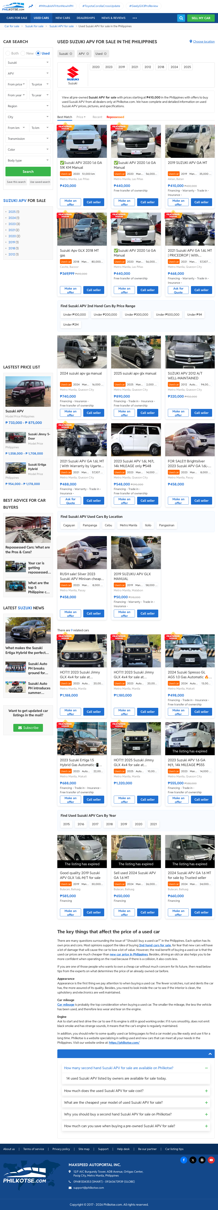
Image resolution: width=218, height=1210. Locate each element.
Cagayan (69, 525)
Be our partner (147, 1149)
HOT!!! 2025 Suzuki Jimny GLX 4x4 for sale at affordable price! (134, 762)
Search (28, 171)
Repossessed (115, 117)
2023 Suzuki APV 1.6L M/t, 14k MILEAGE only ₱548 (134, 463)
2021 (12, 230)
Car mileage (65, 1005)
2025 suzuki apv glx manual (135, 373)
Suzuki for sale (34, 26)
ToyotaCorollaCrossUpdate (102, 6)
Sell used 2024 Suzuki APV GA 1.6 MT (135, 875)
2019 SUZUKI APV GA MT (187, 162)
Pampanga (90, 525)
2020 (12, 236)
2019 (12, 242)
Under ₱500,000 (167, 315)
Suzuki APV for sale (61, 26)
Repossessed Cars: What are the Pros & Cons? (27, 549)
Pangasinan (166, 525)
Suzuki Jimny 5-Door (39, 436)
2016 (81, 824)
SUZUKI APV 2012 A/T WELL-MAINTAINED (185, 375)
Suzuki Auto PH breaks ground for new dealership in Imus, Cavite (38, 668)
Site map (84, 1149)
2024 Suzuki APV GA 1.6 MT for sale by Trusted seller (189, 875)
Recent (97, 117)
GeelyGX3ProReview (145, 6)
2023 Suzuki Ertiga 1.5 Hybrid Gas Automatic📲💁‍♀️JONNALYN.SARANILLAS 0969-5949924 (82, 762)
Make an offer (71, 202)
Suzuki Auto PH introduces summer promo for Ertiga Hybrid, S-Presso (39, 688)
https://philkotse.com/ (124, 1043)
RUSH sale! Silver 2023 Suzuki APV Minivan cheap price (80, 576)
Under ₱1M (194, 315)
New (30, 53)
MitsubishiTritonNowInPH (57, 6)
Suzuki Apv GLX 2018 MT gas (79, 253)
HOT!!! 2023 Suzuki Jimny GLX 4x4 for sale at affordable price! (80, 675)
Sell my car (201, 18)
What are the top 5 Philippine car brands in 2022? (39, 587)
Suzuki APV (14, 411)
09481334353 (82, 1181)
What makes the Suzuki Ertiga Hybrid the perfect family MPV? (25, 650)
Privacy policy (61, 1149)
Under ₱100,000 (74, 315)
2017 (95, 824)
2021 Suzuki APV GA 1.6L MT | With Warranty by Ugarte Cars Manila (82, 463)
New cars (63, 18)
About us (9, 1149)
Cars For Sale (17, 18)
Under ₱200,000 (105, 315)
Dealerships (86, 18)
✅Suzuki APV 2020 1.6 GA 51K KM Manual (81, 165)
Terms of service (33, 1149)
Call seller (94, 202)
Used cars (41, 18)
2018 (12, 248)
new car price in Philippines (129, 954)
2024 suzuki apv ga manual (81, 373)
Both (15, 53)
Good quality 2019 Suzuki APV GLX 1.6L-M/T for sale (80, 875)
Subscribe (28, 727)
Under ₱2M (70, 325)
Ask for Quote (178, 290)
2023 (12, 224)
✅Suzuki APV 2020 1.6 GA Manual (135, 165)
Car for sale (12, 26)
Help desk (123, 1149)
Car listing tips (174, 1149)
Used (46, 53)
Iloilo (148, 525)
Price (82, 117)
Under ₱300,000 (136, 315)
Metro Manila (128, 525)
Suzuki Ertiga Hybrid (37, 467)
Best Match (64, 117)
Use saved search (40, 181)
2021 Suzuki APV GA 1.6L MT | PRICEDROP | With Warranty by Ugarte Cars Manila (190, 253)
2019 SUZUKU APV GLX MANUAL (132, 576)
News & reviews (114, 18)
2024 (12, 218)
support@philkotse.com (88, 1188)
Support (103, 1149)
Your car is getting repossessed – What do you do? (39, 568)
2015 (66, 824)
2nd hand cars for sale (155, 945)
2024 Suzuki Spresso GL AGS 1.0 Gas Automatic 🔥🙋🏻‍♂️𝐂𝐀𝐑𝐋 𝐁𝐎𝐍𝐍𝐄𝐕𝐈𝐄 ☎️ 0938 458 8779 (188, 675)
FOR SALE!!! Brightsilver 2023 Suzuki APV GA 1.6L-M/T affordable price (188, 463)
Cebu (108, 525)
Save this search (16, 181)
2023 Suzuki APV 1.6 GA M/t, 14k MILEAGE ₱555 (186, 762)
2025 (12, 212)
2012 (12, 254)
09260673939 (114, 1181)
